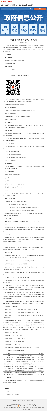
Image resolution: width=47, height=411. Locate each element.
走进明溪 (30, 5)
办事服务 (18, 5)
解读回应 (12, 5)
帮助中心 (23, 404)
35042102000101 (29, 405)
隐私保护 (18, 404)
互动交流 (24, 5)
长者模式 (40, 9)
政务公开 (7, 5)
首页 (2, 5)
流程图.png (7, 391)
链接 (14, 63)
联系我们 (29, 404)
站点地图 (13, 404)
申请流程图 (36, 347)
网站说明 (34, 404)
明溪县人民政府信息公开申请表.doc (12, 394)
